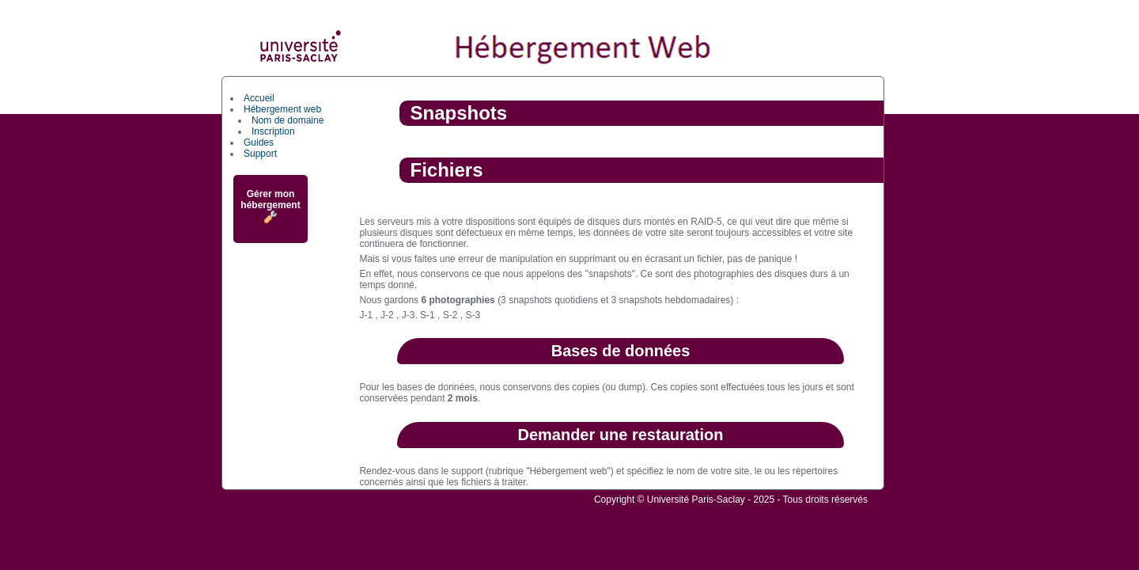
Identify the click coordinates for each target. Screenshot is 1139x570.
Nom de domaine (288, 120)
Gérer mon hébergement (270, 205)
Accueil (259, 98)
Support (260, 153)
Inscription (273, 131)
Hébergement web (282, 109)
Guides (259, 142)
